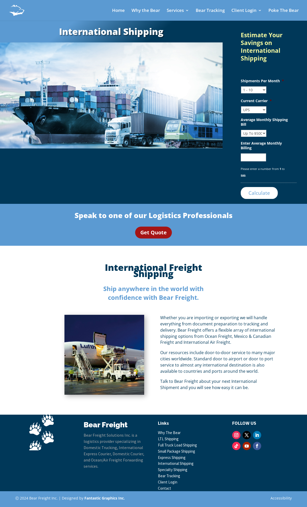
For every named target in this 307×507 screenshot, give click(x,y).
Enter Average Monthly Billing (261, 145)
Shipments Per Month (262, 81)
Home (118, 11)
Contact (164, 488)
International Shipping (176, 463)
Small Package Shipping (176, 451)
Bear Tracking (210, 11)
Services (175, 11)
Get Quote (153, 232)
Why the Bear (145, 11)
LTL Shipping (168, 438)
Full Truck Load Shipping (177, 445)
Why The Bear (169, 432)
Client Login (244, 11)
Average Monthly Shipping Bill (264, 122)
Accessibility (281, 498)
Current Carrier (256, 101)
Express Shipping (172, 457)
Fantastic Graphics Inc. (104, 498)
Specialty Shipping (172, 469)
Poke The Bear (283, 11)
